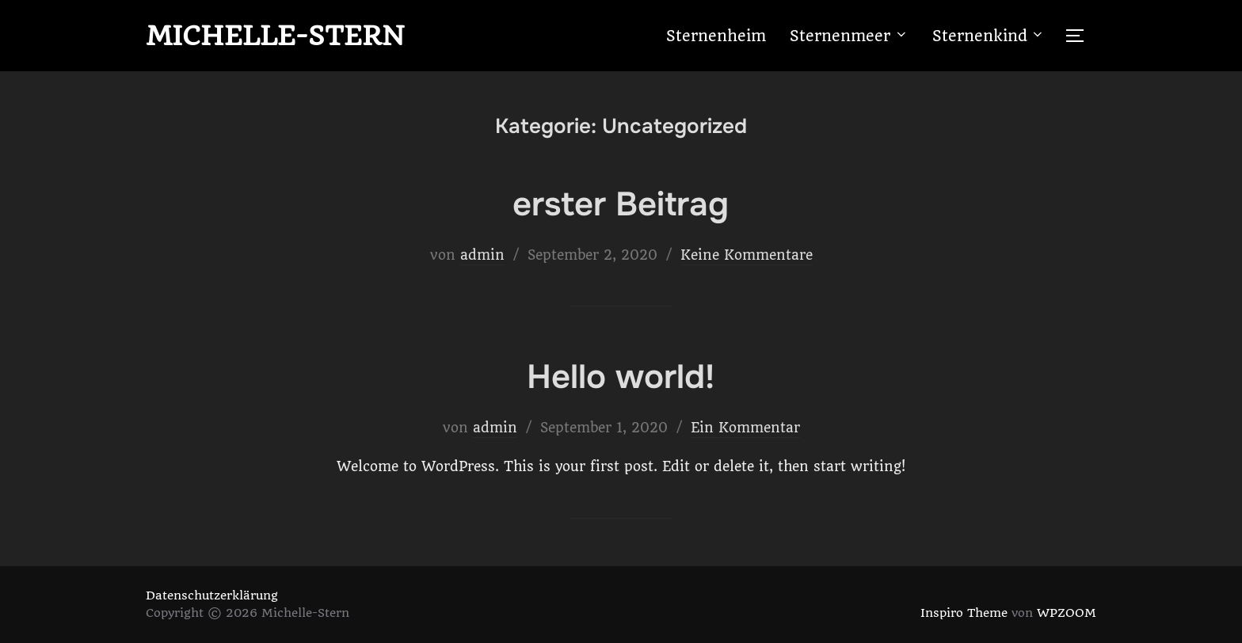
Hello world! (620, 377)
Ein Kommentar (745, 428)
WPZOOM (1066, 613)
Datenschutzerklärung (212, 595)
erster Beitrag (620, 204)
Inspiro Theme (964, 613)
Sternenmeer (849, 36)
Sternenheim (716, 36)
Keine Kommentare (746, 255)
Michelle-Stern (275, 35)
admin (482, 255)
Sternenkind (989, 36)
